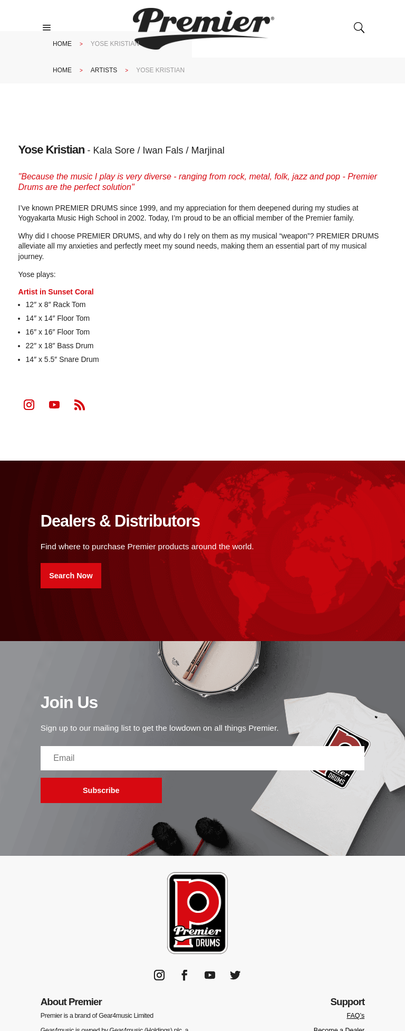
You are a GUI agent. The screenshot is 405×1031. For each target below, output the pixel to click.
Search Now (70, 575)
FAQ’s (355, 1015)
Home (62, 43)
